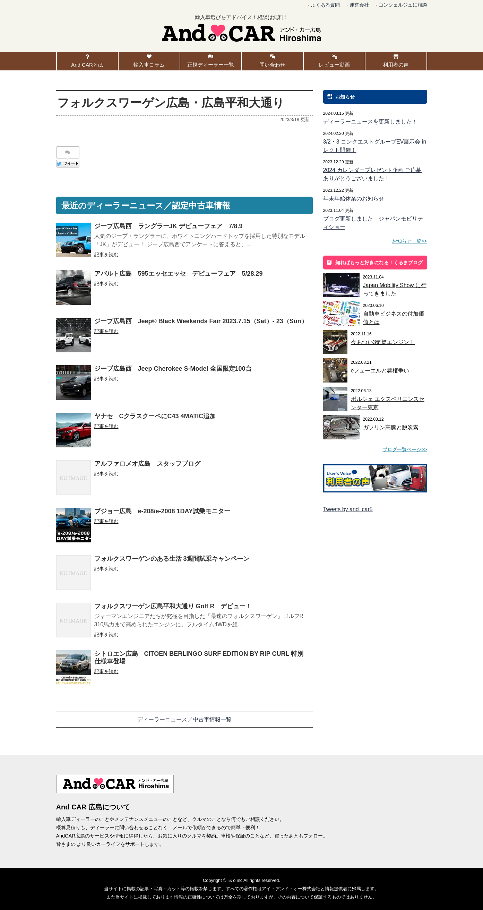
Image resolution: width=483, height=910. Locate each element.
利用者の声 (396, 65)
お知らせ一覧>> (409, 241)
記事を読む (106, 254)
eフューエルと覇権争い (380, 371)
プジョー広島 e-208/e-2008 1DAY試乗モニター (162, 511)
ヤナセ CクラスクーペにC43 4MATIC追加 (155, 416)
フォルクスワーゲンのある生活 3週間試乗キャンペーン (171, 558)
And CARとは (87, 65)
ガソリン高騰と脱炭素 (391, 427)
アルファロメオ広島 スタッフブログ (147, 463)
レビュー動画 (334, 65)
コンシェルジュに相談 (403, 5)
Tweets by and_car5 (348, 509)
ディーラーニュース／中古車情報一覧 (184, 719)
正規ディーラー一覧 (210, 65)
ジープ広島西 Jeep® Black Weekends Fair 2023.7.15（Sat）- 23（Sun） (201, 321)
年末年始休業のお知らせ (353, 198)
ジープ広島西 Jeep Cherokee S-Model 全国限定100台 (173, 368)
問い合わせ (272, 65)
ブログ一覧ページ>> (404, 449)
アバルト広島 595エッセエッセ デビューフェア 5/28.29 (178, 273)
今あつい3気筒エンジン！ (383, 342)
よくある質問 (325, 5)
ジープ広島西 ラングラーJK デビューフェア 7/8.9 (168, 226)
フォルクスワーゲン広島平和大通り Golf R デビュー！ (173, 606)
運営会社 (359, 5)
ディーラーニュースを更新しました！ (370, 122)
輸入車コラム (149, 65)
